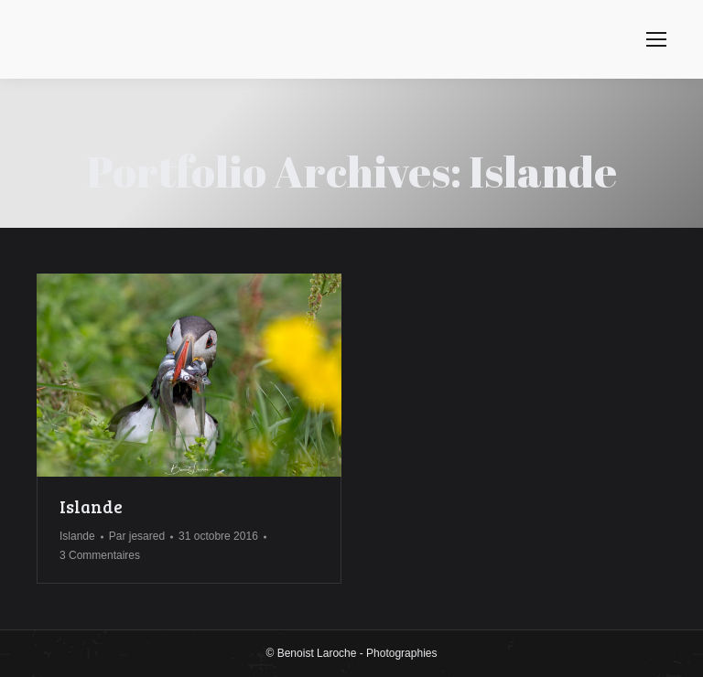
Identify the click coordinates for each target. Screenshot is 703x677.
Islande (91, 506)
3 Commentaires (99, 555)
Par (137, 536)
